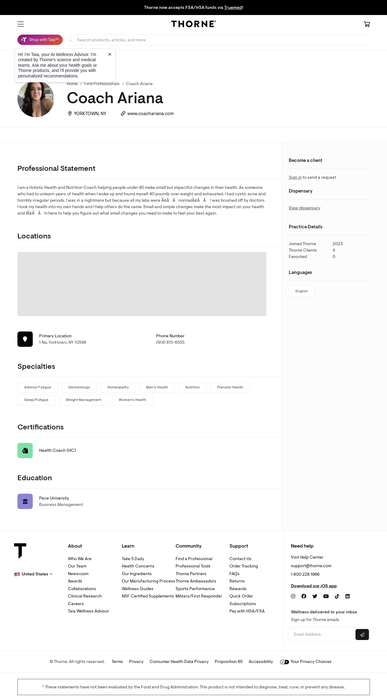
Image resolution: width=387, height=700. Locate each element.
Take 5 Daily (133, 558)
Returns (237, 581)
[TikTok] (337, 596)
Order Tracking (243, 566)
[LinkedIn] (347, 596)
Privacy (136, 661)
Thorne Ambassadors (196, 581)
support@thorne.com (311, 565)
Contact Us (240, 558)
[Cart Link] (367, 24)
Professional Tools (193, 566)
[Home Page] (193, 25)
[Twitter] (314, 596)
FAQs (234, 573)
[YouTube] (326, 596)
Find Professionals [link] (102, 83)
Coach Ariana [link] (139, 83)
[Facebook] (303, 596)
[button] (20, 24)
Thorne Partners (191, 573)
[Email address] (321, 634)
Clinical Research (85, 596)
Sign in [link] (295, 177)
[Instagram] (293, 596)
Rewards (238, 588)
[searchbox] (217, 40)
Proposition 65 (229, 661)
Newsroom (78, 573)
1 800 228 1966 (305, 574)
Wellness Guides (138, 588)
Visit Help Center (307, 557)
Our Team (77, 566)
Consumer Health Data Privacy (179, 661)
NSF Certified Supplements (148, 596)
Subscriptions (242, 603)
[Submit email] (362, 634)
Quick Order (241, 596)
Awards (75, 581)
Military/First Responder (199, 596)
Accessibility (261, 661)
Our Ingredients (137, 573)
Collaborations (82, 588)
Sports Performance (195, 588)
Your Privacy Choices (306, 661)
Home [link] (72, 83)
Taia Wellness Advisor (88, 611)
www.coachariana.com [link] (150, 114)
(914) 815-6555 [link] (170, 342)
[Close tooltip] (110, 54)
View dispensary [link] (304, 208)
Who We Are (79, 558)
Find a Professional (194, 558)
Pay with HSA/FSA (247, 611)
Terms (117, 661)
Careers (76, 603)
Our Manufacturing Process (148, 581)
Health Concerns (138, 566)
